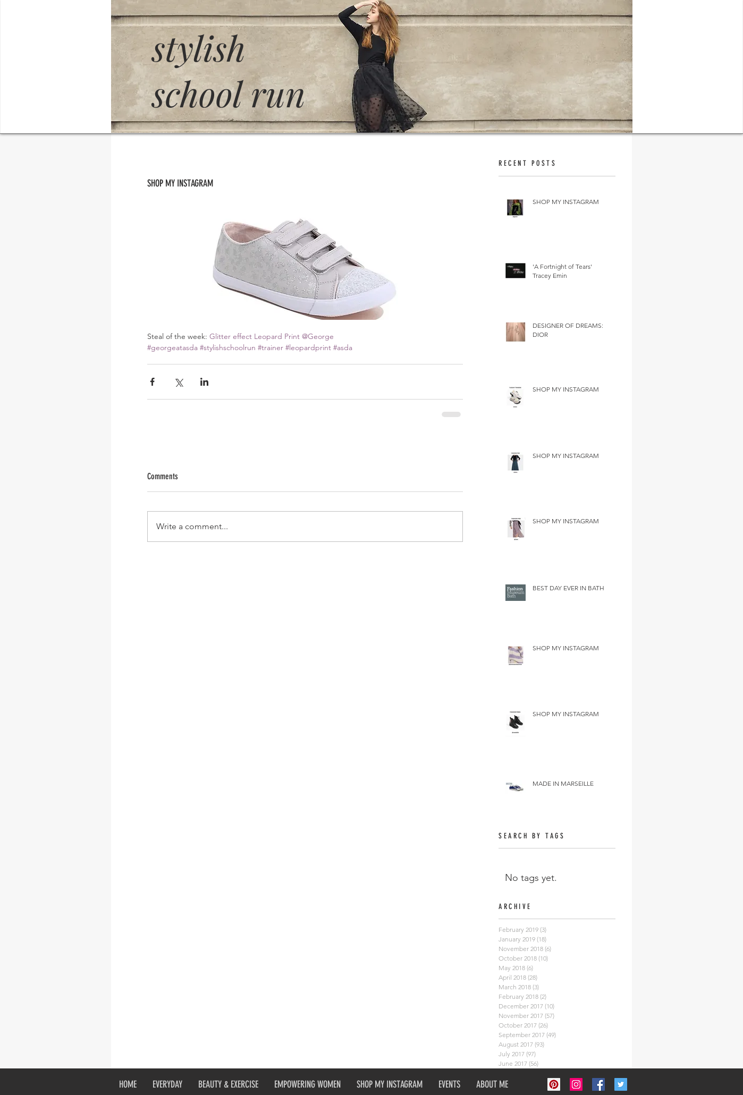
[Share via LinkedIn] (204, 382)
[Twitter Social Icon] (620, 1084)
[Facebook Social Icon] (598, 1084)
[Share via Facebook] (152, 382)
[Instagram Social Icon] (576, 1084)
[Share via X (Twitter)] (178, 382)
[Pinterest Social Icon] (553, 1084)
